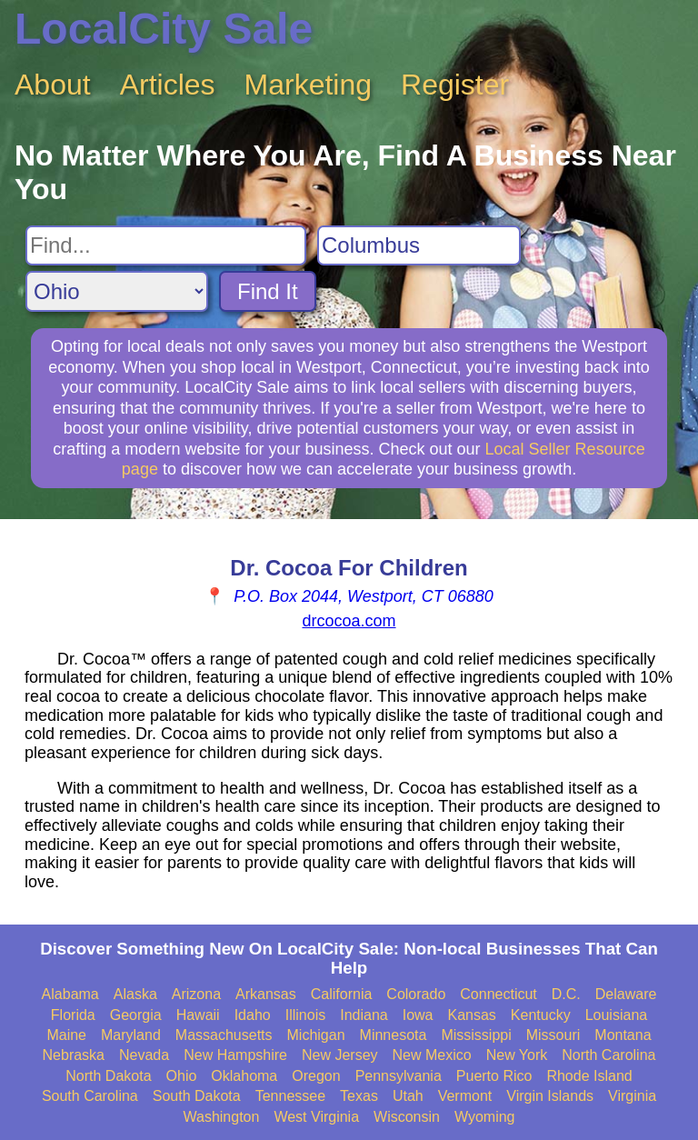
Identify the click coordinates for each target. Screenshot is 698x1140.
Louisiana (616, 1015)
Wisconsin (407, 1117)
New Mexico (432, 1055)
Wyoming (484, 1117)
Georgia (136, 1015)
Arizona (196, 994)
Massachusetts (224, 1035)
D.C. (566, 994)
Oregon (316, 1076)
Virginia (632, 1096)
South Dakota (197, 1096)
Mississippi (476, 1035)
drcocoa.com (348, 621)
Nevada (144, 1055)
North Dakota (108, 1076)
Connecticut (498, 994)
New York (517, 1055)
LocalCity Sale (164, 29)
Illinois (305, 1015)
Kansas (471, 1015)
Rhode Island (589, 1076)
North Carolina (608, 1055)
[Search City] (419, 245)
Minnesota (393, 1035)
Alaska (135, 994)
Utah (408, 1096)
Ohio (181, 1076)
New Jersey (340, 1055)
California (342, 994)
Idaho (252, 1015)
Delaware (626, 994)
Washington (221, 1117)
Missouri (553, 1035)
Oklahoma (244, 1076)
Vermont (465, 1096)
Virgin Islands (549, 1096)
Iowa (418, 1015)
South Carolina (90, 1096)
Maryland (131, 1035)
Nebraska (74, 1055)
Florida (73, 1015)
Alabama (70, 994)
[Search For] (165, 245)
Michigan (316, 1035)
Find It (267, 291)
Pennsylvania (398, 1076)
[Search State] (116, 291)
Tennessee (290, 1096)
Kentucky (541, 1015)
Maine (66, 1035)
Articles (167, 84)
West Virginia (316, 1117)
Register (455, 84)
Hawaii (198, 1015)
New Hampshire (235, 1055)
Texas (359, 1096)
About (53, 84)
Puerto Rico (494, 1076)
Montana (622, 1035)
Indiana (364, 1015)
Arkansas (265, 994)
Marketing (308, 84)
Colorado (415, 994)
